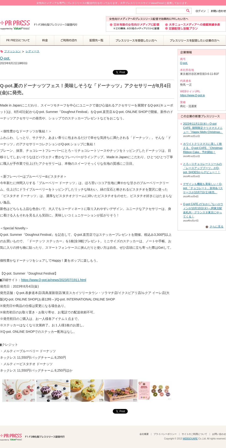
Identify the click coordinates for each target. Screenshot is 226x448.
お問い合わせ (217, 11)
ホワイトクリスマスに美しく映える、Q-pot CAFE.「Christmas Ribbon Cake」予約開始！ (203, 148)
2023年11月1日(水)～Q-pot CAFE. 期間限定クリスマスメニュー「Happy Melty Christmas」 (203, 128)
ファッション (12, 51)
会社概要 (144, 434)
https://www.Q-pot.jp (192, 95)
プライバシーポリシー (165, 434)
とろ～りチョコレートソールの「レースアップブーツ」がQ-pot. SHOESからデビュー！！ (202, 168)
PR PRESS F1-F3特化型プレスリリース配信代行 (32, 436)
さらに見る (216, 226)
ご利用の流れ (68, 40)
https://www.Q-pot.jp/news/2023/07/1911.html (53, 280)
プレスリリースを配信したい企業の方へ (195, 40)
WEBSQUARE (190, 438)
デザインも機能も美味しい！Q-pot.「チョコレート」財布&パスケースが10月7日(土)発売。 (203, 188)
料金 (45, 40)
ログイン (201, 11)
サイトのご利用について (194, 434)
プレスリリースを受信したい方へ (137, 40)
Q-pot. (5, 58)
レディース (32, 51)
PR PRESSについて (18, 40)
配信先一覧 (96, 40)
